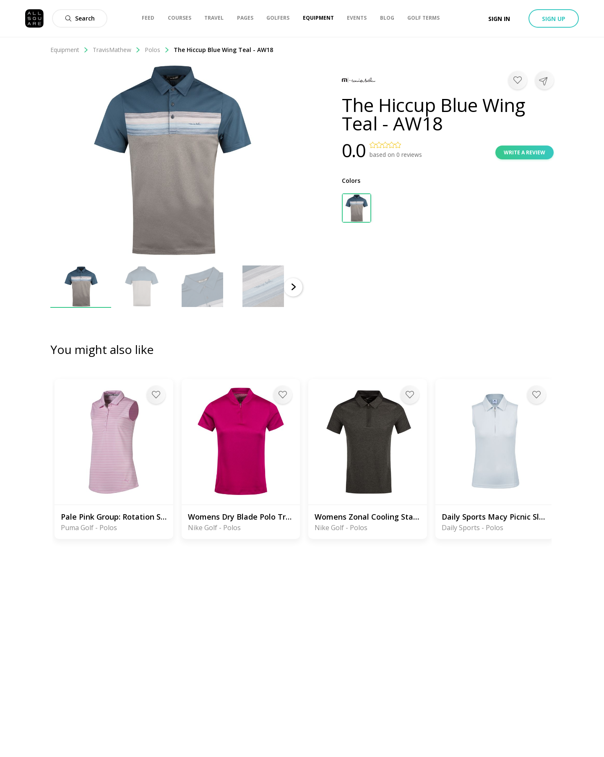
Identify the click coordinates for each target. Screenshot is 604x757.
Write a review (524, 152)
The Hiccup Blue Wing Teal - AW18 (223, 50)
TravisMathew (117, 50)
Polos (157, 50)
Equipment (69, 50)
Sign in (499, 19)
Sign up (553, 19)
